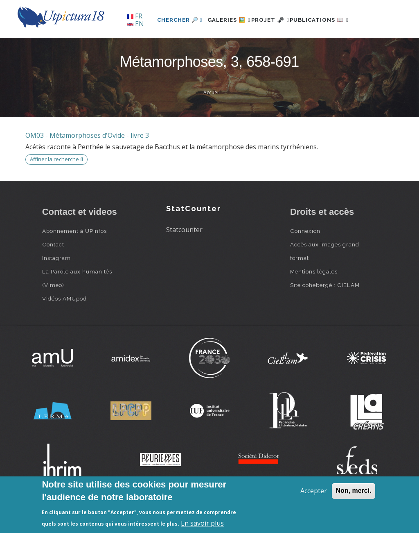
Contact (53, 272)
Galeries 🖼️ (208, 48)
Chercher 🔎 (154, 48)
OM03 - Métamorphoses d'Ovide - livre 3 (87, 163)
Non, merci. (353, 490)
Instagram (56, 285)
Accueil (211, 120)
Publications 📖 (316, 48)
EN (135, 23)
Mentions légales (314, 299)
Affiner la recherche (56, 187)
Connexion (305, 258)
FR (134, 15)
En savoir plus (202, 523)
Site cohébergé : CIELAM (325, 313)
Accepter (313, 490)
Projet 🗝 (258, 48)
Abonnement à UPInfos (74, 258)
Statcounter (184, 257)
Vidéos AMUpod (64, 326)
